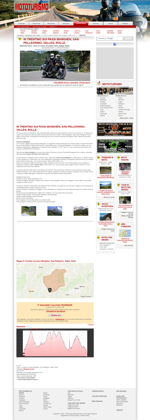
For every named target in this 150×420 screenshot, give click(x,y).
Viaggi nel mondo (73, 405)
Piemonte (34, 32)
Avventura (96, 23)
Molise (22, 32)
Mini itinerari (129, 245)
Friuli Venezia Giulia (106, 107)
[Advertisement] (55, 106)
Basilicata (34, 30)
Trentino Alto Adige (124, 109)
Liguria (98, 30)
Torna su (91, 324)
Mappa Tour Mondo (74, 408)
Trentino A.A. (89, 32)
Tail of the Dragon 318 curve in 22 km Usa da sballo (125, 207)
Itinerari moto (36, 23)
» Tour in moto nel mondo (39, 26)
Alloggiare (125, 23)
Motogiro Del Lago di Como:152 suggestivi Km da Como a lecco (105, 192)
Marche (120, 30)
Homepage (21, 23)
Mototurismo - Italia (126, 118)
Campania (56, 30)
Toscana (77, 32)
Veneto (120, 32)
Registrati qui (60, 319)
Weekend (71, 395)
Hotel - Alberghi (121, 400)
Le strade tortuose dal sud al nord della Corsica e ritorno (106, 223)
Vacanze (70, 398)
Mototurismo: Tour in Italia (32, 35)
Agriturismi (119, 403)
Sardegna (56, 32)
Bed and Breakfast (122, 401)
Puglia (44, 32)
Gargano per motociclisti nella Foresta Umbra (125, 240)
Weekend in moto (28, 369)
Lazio (86, 30)
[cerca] (109, 38)
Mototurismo (51, 23)
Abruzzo (23, 30)
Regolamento (65, 415)
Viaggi (70, 396)
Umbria (98, 32)
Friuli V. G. (78, 30)
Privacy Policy (74, 415)
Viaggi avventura (73, 407)
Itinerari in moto (109, 197)
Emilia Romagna (105, 106)
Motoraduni (66, 23)
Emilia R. (66, 30)
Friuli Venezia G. (24, 403)
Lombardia (110, 30)
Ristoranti (119, 405)
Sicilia (65, 32)
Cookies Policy (84, 415)
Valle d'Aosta (110, 32)
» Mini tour (52, 26)
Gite (69, 393)
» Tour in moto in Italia (23, 26)
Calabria (44, 30)
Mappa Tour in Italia (74, 400)
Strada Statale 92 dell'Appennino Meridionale (105, 176)
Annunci (110, 23)
